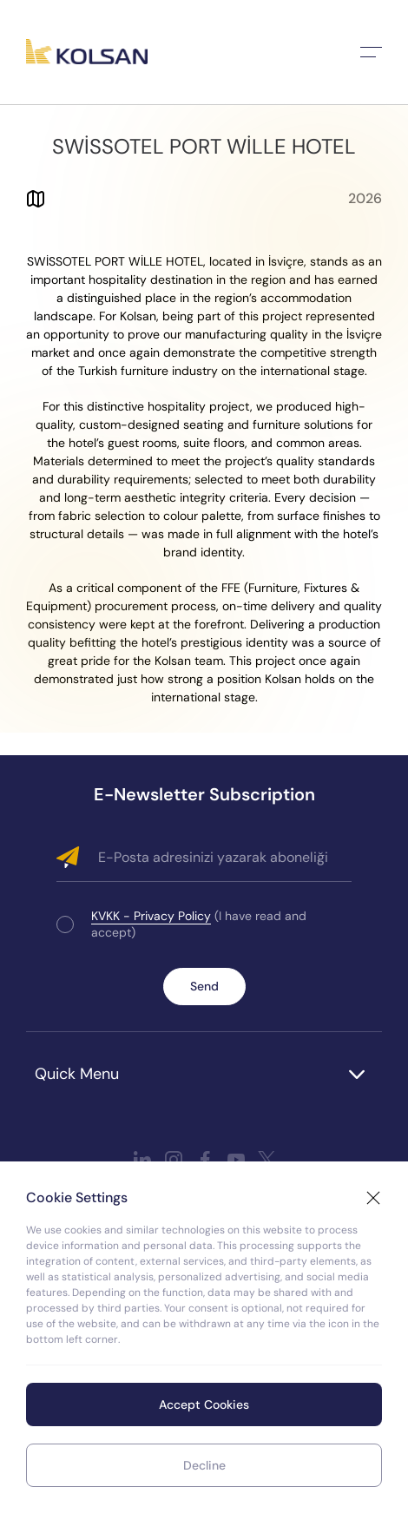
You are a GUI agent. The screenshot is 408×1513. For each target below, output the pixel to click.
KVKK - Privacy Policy (151, 916)
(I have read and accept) (198, 924)
